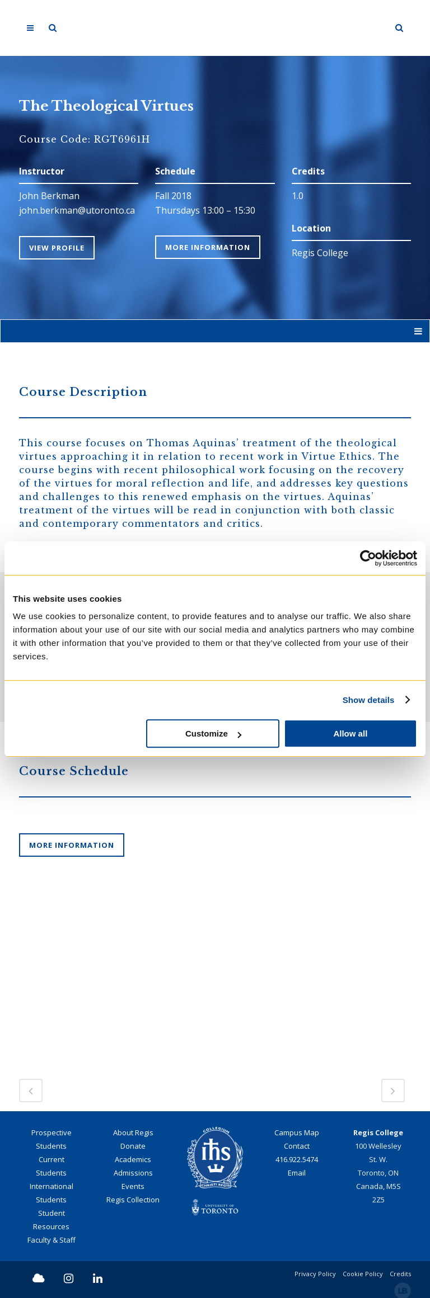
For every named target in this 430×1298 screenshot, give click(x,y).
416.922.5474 (296, 1158)
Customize (213, 733)
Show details (369, 700)
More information (71, 844)
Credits (400, 1272)
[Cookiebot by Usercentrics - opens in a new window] (368, 558)
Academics (133, 1158)
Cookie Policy (363, 1272)
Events (132, 1185)
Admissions (133, 1172)
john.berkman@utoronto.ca (77, 210)
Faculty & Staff (51, 1239)
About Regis (133, 1131)
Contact (297, 1145)
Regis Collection (133, 1198)
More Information (207, 247)
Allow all (350, 733)
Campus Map (296, 1131)
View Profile (57, 247)
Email (297, 1172)
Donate (133, 1145)
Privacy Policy (315, 1272)
